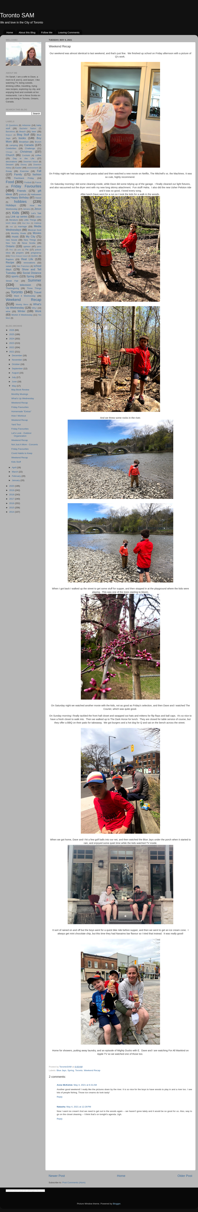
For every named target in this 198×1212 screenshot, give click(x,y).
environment (32, 168)
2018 (12, 494)
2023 (12, 343)
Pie (27, 249)
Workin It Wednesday (22, 315)
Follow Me (46, 32)
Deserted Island (30, 162)
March (15, 471)
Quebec (34, 256)
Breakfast (24, 142)
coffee (38, 155)
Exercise (24, 171)
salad (8, 266)
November (17, 360)
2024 (12, 338)
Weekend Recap (92, 1070)
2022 (12, 347)
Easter (18, 167)
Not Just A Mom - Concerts (24, 444)
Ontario (10, 246)
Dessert (10, 164)
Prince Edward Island (19, 256)
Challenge (30, 148)
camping (13, 145)
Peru (11, 250)
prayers (20, 253)
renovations (29, 262)
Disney (24, 164)
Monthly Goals (18, 233)
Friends (21, 190)
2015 (12, 507)
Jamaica (26, 209)
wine (8, 311)
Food (10, 182)
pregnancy (36, 253)
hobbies (20, 201)
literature (13, 220)
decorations (11, 161)
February (16, 476)
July (14, 377)
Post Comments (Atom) (73, 1182)
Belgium (9, 135)
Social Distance (32, 272)
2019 (12, 490)
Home (9, 32)
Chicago (9, 152)
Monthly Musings (19, 394)
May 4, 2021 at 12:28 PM (78, 1106)
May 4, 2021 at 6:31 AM (85, 1085)
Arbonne (26, 125)
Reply (60, 1097)
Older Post (185, 1175)
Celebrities (11, 148)
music (15, 236)
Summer (34, 280)
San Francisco (23, 266)
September (17, 368)
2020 (12, 486)
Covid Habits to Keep (21, 453)
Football (27, 182)
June (14, 381)
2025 (12, 334)
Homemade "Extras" (21, 411)
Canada (29, 145)
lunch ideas (11, 223)
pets (19, 250)
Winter (21, 311)
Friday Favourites (26, 186)
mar (11, 227)
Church (10, 155)
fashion (37, 174)
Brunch (38, 142)
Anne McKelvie (65, 1085)
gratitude (23, 194)
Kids (15, 213)
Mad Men (26, 223)
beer (34, 131)
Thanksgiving (12, 288)
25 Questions (12, 125)
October (16, 364)
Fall (39, 170)
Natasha (61, 1106)
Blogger (116, 1203)
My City (30, 236)
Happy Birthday (19, 197)
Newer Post (57, 1175)
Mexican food (34, 230)
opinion (27, 246)
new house (11, 240)
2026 (12, 330)
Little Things (30, 220)
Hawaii (38, 198)
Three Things (34, 288)
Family (18, 174)
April (14, 467)
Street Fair (12, 281)
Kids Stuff (16, 462)
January (16, 480)
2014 (12, 512)
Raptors (10, 259)
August (15, 373)
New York (11, 243)
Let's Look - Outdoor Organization (21, 434)
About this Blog (27, 32)
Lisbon (38, 217)
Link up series (19, 216)
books (22, 138)
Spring (70, 1070)
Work (38, 311)
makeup (37, 223)
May (14, 386)
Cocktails (26, 155)
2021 (12, 351)
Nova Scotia (28, 243)
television (25, 284)
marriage (22, 226)
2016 (12, 503)
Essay (9, 171)
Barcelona (10, 131)
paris (39, 246)
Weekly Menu (22, 304)
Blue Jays (61, 1070)
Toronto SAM (17, 15)
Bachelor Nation (28, 128)
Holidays (11, 205)
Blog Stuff (23, 134)
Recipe (10, 262)
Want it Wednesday (24, 296)
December (17, 355)
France (38, 182)
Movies (37, 233)
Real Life (27, 259)
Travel (37, 292)
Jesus (37, 208)
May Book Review (20, 389)
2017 (12, 499)
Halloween (36, 194)
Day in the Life (23, 158)
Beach (22, 131)
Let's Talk (36, 213)
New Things (30, 240)
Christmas (26, 151)
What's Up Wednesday (22, 398)
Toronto (79, 1070)
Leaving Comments (68, 32)
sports (15, 276)
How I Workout (18, 416)
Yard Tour (16, 424)
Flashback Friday (24, 178)
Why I (34, 308)
